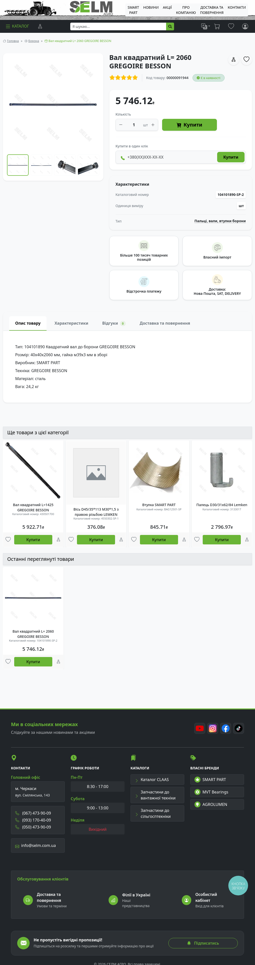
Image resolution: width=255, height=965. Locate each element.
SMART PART (210, 780)
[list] (205, 26)
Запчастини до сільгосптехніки (153, 813)
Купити (189, 125)
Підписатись (203, 943)
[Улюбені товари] (8, 539)
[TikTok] (238, 728)
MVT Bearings (211, 792)
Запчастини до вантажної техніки (155, 795)
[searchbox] (118, 26)
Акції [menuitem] (167, 7)
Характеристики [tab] (71, 323)
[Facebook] (225, 728)
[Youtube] (199, 728)
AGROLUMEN (210, 804)
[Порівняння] (40, 26)
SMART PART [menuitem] (133, 10)
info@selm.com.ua (35, 845)
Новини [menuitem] (151, 7)
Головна (13, 41)
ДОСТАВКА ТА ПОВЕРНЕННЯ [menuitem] (211, 10)
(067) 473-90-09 (33, 813)
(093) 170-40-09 (33, 820)
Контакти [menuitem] (237, 7)
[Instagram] (212, 728)
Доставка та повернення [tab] (165, 323)
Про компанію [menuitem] (186, 10)
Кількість (123, 114)
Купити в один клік (132, 146)
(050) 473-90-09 (33, 827)
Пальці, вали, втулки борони (220, 221)
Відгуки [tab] (114, 323)
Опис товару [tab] (28, 323)
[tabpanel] (127, 367)
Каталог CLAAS (152, 779)
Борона (33, 41)
